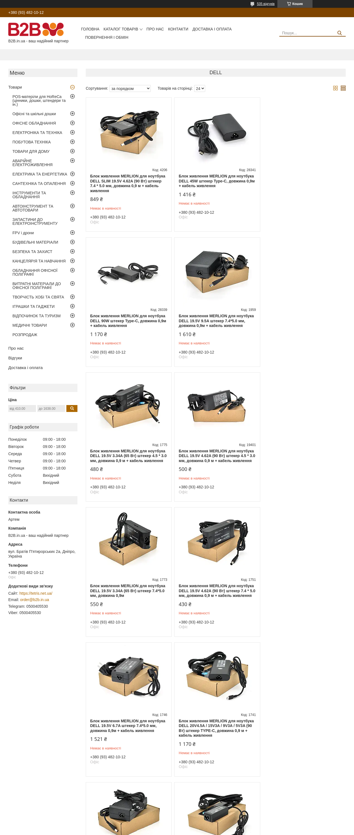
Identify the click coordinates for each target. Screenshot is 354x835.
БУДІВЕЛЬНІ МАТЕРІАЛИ (35, 242)
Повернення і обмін (106, 37)
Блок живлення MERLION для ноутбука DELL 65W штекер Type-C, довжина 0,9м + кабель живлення (216, 740)
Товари (15, 87)
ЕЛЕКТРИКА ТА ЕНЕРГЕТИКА (39, 174)
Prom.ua (203, 825)
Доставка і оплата (212, 29)
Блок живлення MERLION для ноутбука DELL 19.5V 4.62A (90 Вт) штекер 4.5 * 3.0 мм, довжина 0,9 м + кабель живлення (302, 323)
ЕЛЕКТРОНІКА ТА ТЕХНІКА (37, 132)
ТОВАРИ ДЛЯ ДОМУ (31, 151)
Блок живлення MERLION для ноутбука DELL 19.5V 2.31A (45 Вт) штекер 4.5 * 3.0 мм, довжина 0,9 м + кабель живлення (302, 602)
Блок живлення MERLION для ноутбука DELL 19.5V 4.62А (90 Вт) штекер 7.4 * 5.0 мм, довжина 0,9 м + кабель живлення (215, 463)
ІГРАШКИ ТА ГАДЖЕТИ (33, 306)
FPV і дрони (23, 233)
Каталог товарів (120, 29)
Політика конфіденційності (225, 830)
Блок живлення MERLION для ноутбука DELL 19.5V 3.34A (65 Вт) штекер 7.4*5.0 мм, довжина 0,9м (127, 460)
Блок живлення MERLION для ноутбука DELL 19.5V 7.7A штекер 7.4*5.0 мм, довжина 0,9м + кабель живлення (215, 600)
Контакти (178, 29)
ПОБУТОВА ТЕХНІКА (31, 142)
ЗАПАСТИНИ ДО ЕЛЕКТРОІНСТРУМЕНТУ (35, 221)
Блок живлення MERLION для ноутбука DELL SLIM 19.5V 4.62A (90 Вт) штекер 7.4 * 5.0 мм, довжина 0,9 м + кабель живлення (127, 183)
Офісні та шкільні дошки (34, 114)
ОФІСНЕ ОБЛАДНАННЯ (34, 123)
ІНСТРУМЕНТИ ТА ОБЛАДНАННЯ (29, 195)
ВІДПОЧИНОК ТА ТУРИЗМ (36, 316)
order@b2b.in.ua (34, 599)
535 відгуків (266, 4)
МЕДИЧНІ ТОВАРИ (29, 325)
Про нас (155, 29)
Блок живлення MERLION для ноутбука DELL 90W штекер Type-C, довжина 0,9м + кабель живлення (303, 181)
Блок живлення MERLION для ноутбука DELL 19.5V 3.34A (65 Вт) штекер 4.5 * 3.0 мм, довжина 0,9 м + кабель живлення (215, 323)
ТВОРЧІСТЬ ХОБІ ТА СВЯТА (38, 297)
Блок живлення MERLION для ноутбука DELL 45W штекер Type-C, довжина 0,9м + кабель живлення (216, 181)
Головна (90, 29)
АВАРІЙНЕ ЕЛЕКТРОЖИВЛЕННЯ (32, 163)
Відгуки (15, 357)
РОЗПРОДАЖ (24, 335)
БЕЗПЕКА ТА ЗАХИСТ (32, 251)
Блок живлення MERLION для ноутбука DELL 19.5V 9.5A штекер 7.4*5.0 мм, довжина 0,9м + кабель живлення (127, 321)
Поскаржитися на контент (182, 830)
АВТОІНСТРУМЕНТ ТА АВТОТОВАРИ (32, 208)
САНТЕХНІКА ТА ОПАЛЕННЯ (39, 183)
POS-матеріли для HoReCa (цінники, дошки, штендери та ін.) (39, 100)
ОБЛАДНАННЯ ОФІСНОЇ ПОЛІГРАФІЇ (35, 272)
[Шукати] (339, 33)
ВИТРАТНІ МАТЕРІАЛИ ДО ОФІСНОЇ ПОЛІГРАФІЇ (36, 286)
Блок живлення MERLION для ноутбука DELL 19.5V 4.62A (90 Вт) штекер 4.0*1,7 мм (127, 740)
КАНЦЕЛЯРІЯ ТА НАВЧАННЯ (39, 261)
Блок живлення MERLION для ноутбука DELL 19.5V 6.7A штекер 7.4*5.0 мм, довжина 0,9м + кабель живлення (302, 460)
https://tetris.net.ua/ (35, 593)
